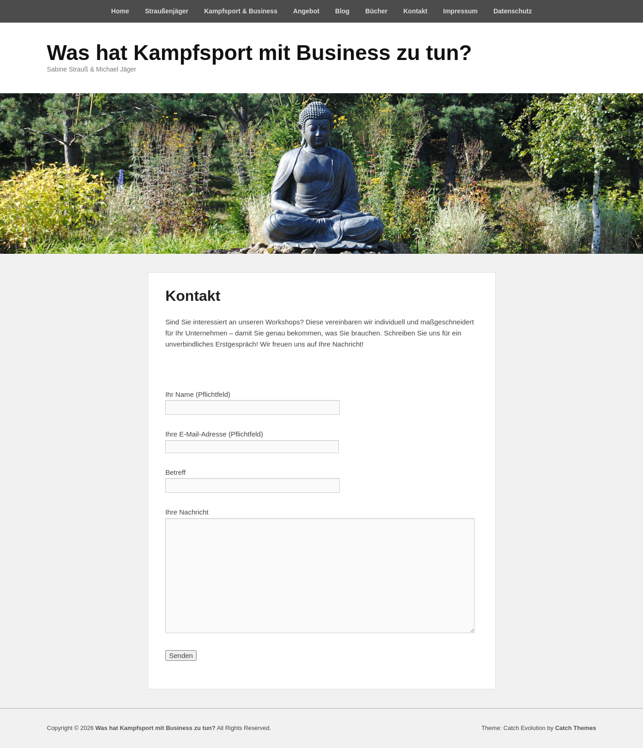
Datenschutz (512, 11)
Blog (342, 11)
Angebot (306, 11)
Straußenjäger (166, 11)
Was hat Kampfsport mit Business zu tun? (259, 53)
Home (120, 11)
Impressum (460, 11)
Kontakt (415, 11)
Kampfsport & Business (240, 11)
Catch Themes (575, 727)
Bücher (376, 11)
